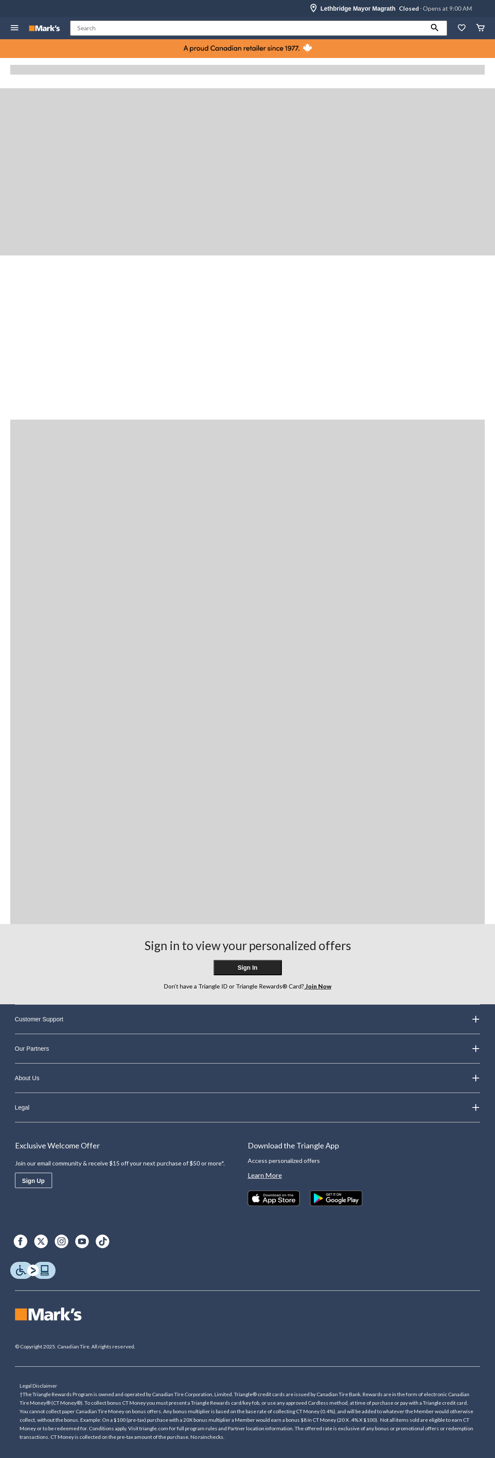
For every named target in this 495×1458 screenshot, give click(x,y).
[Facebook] (20, 1241)
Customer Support (247, 1019)
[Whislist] (461, 28)
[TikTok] (102, 1241)
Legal (247, 1107)
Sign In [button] (247, 967)
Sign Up (33, 1180)
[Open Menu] (14, 28)
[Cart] (480, 28)
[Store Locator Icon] (313, 8)
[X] (41, 1241)
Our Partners (247, 1048)
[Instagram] (61, 1241)
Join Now (317, 986)
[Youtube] (82, 1241)
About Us (247, 1078)
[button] (435, 28)
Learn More (265, 1175)
